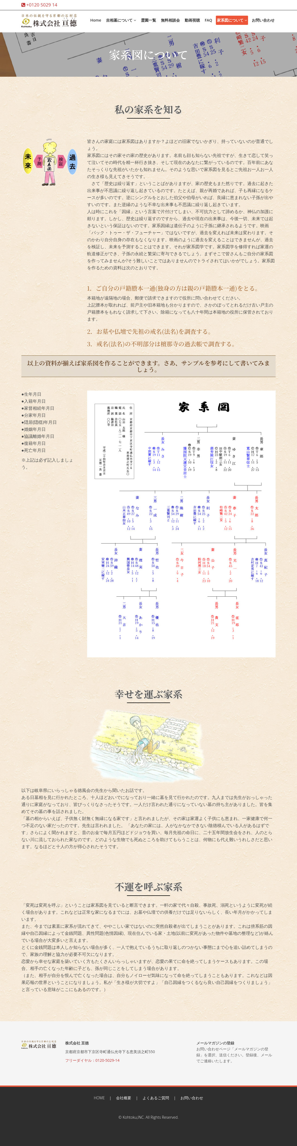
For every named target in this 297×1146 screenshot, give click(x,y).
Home (95, 20)
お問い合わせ (263, 20)
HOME (99, 1097)
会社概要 (123, 1097)
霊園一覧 (148, 20)
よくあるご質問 (156, 1097)
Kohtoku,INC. (133, 1117)
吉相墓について (121, 20)
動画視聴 (192, 20)
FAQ (208, 20)
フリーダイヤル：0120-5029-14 (92, 1060)
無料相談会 (170, 20)
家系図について (232, 20)
